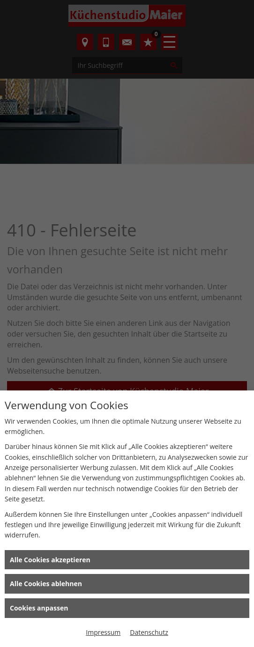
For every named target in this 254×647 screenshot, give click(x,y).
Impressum (103, 632)
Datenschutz (149, 632)
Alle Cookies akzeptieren (50, 559)
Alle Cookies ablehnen (46, 583)
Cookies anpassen (39, 607)
